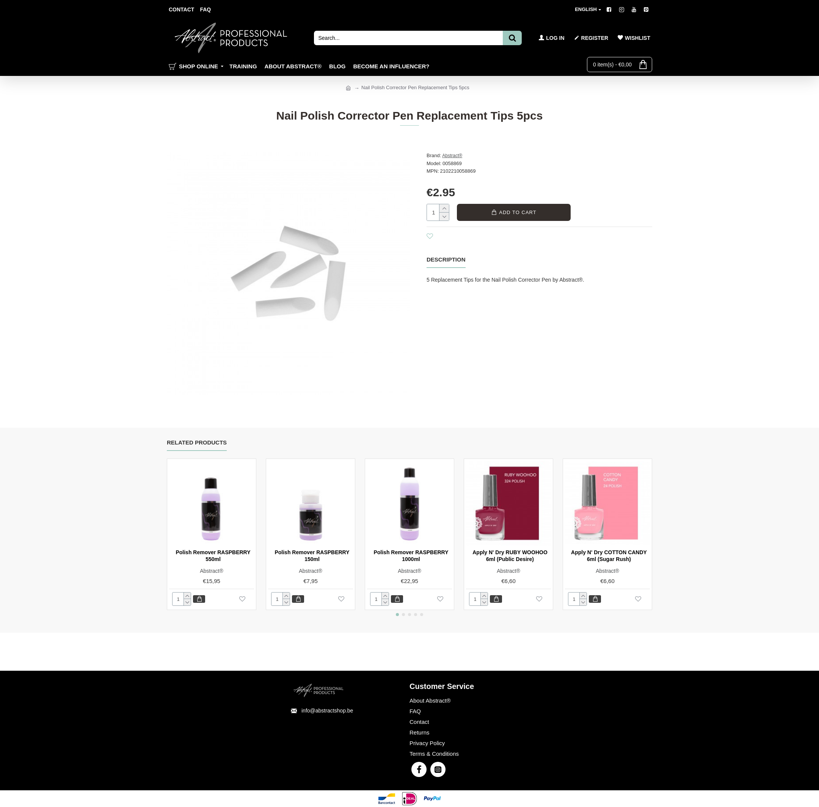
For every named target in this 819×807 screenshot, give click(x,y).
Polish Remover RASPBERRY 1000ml (410, 555)
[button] (397, 614)
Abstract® (452, 155)
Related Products (197, 442)
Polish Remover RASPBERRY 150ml (312, 555)
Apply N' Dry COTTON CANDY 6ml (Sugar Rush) (609, 555)
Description (446, 259)
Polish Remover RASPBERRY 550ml (213, 555)
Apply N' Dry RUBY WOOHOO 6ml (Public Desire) (510, 555)
